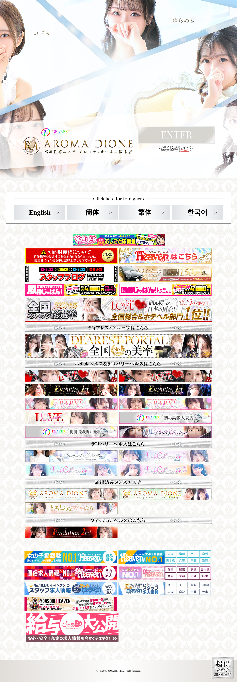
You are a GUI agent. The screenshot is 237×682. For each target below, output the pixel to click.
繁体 (144, 212)
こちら (185, 150)
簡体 (92, 212)
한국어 (197, 212)
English (40, 212)
